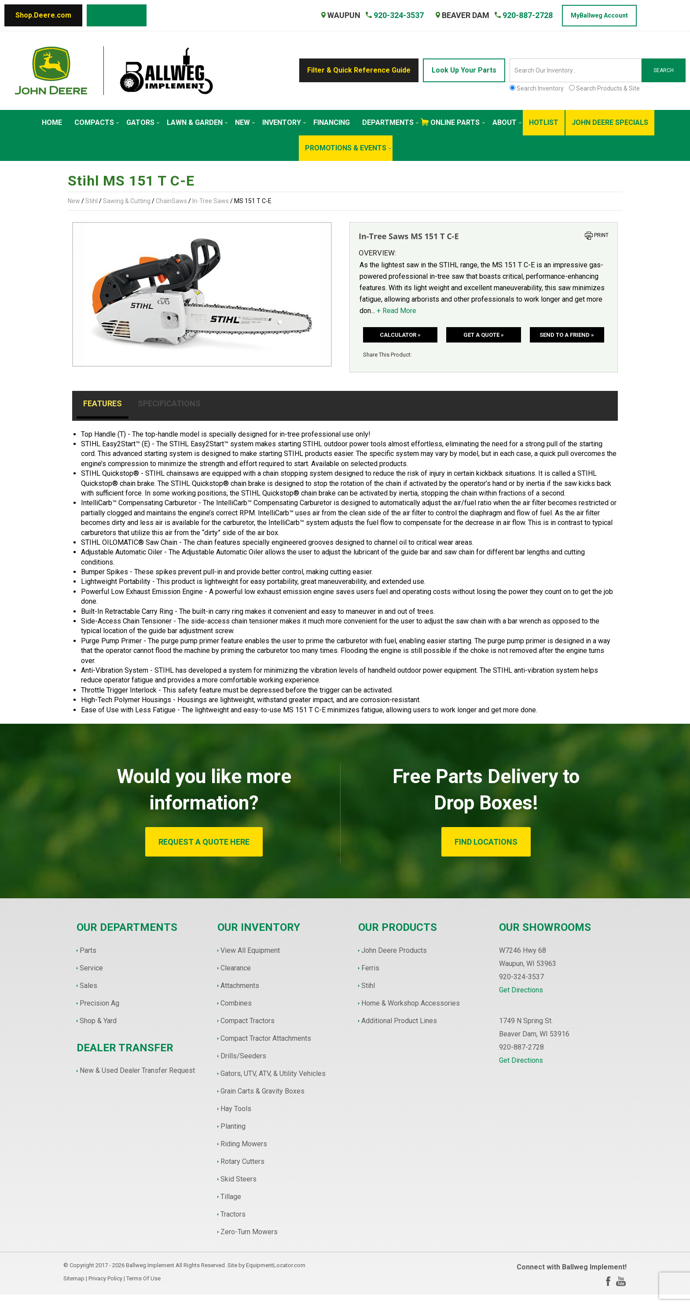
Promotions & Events (348, 148)
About (507, 122)
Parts (88, 950)
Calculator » (400, 335)
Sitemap (73, 1278)
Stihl (91, 200)
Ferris (370, 968)
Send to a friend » (567, 335)
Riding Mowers (243, 1144)
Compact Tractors (247, 1021)
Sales (88, 985)
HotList (543, 122)
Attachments (239, 985)
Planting (233, 1126)
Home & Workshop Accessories (410, 1003)
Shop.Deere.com (43, 15)
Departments (390, 122)
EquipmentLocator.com (275, 1265)
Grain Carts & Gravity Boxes (262, 1091)
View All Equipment (250, 950)
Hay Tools (235, 1109)
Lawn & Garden (197, 122)
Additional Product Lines (399, 1021)
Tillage (230, 1196)
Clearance (235, 968)
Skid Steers (238, 1179)
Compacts (96, 122)
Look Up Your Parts (464, 70)
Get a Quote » (483, 335)
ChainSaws (171, 200)
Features (102, 403)
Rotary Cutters (242, 1161)
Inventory (284, 122)
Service (91, 968)
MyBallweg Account (599, 15)
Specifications (169, 403)
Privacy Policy (105, 1278)
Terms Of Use (143, 1278)
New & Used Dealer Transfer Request (137, 1070)
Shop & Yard (98, 1021)
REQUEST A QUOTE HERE (204, 841)
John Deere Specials (610, 122)
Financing (331, 122)
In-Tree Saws (210, 200)
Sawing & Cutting (126, 200)
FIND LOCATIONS (486, 841)
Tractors (233, 1214)
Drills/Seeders (243, 1056)
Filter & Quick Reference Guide (359, 70)
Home (52, 122)
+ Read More (396, 310)
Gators (143, 122)
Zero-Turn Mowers (249, 1232)
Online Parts (457, 122)
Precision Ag (99, 1003)
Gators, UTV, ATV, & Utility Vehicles (273, 1073)
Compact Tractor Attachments (265, 1038)
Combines (236, 1003)
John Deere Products (394, 950)
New (245, 122)
